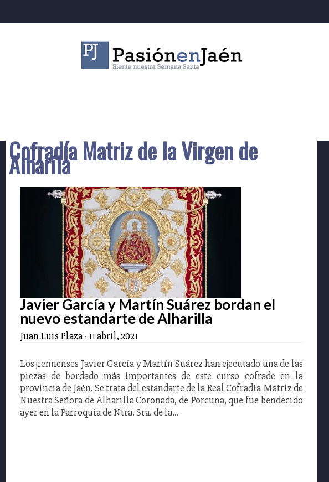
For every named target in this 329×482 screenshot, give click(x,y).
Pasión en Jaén (164, 55)
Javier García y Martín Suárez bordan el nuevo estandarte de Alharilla (147, 311)
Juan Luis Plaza (51, 336)
